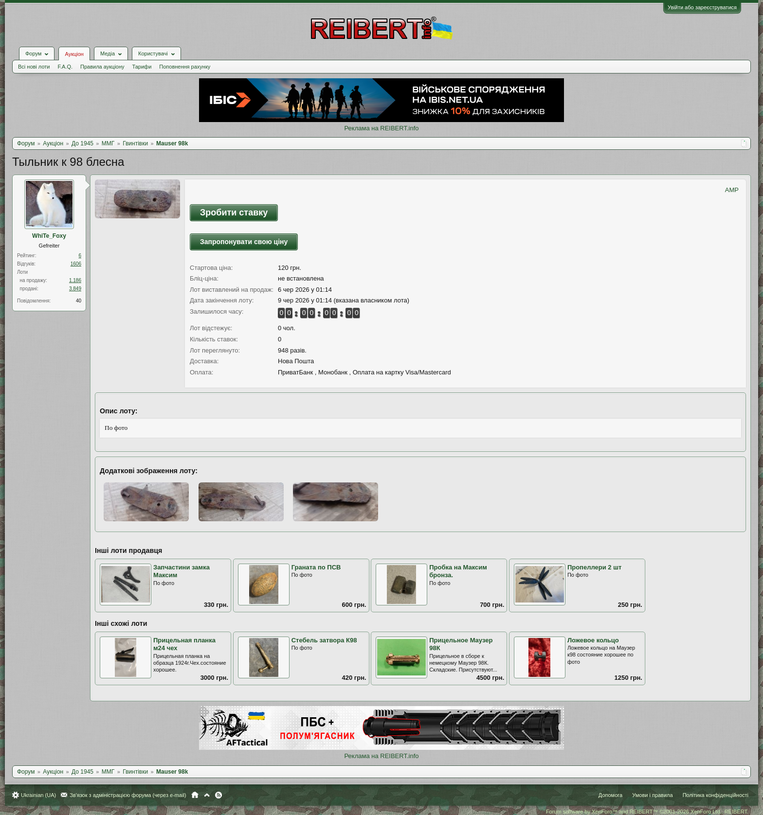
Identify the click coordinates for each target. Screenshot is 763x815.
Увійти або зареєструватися (702, 7)
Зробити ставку (234, 212)
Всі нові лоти (34, 67)
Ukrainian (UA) (38, 795)
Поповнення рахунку (184, 67)
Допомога (610, 795)
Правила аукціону (102, 67)
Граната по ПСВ (316, 567)
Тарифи (142, 67)
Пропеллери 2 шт (594, 567)
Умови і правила (652, 795)
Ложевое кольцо (593, 640)
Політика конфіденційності (715, 795)
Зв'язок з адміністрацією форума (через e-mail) (128, 795)
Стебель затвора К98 (324, 640)
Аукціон (74, 54)
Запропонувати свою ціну (244, 242)
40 (78, 300)
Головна (195, 795)
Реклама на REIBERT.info (381, 128)
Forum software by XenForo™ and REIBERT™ (647, 812)
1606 (76, 263)
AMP (732, 190)
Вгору (206, 795)
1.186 (75, 280)
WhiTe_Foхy (49, 235)
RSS (218, 795)
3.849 (75, 288)
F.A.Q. (65, 67)
